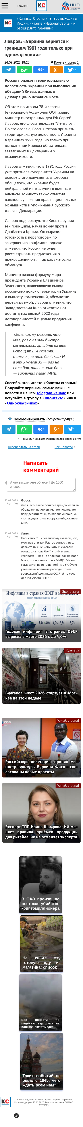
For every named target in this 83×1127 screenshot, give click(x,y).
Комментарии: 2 (66, 62)
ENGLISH (22, 6)
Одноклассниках (22, 403)
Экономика (70, 591)
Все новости (64, 447)
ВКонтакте (54, 397)
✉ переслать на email (24, 447)
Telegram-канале (51, 392)
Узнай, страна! (68, 720)
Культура (72, 650)
